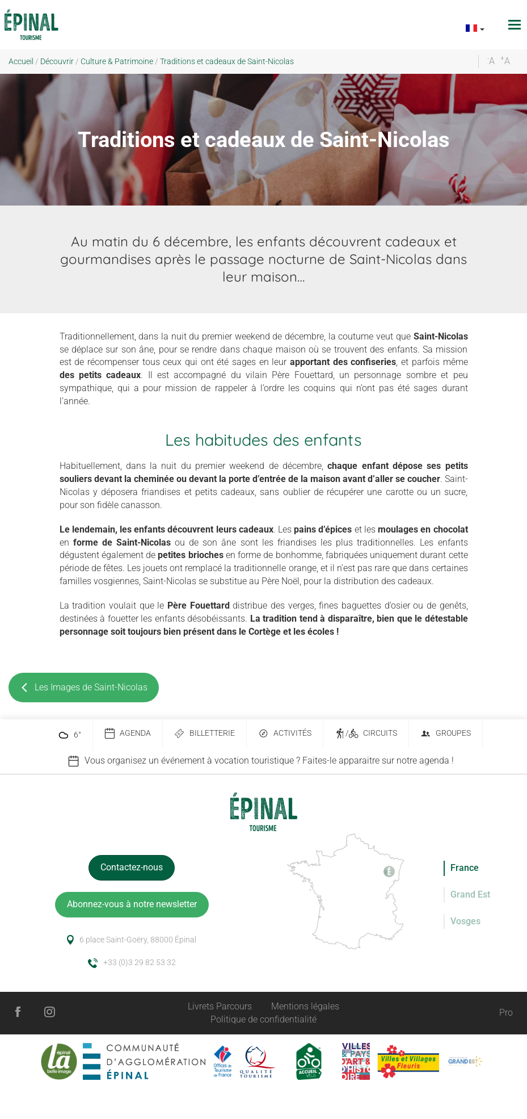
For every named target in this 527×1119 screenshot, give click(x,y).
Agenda (127, 733)
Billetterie (204, 733)
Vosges (465, 921)
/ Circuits (366, 733)
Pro (506, 1012)
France (464, 867)
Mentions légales (305, 1006)
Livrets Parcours (220, 1006)
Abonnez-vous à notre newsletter (132, 904)
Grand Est (470, 894)
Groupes (445, 733)
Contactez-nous (131, 867)
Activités (284, 733)
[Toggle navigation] (516, 24)
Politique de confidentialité (263, 1019)
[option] (263, 761)
